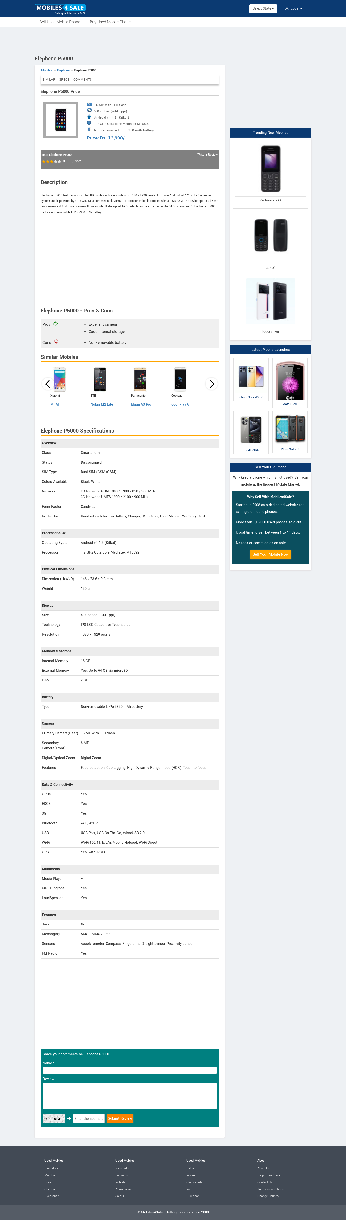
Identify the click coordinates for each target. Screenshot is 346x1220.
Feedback (273, 1175)
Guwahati (192, 1196)
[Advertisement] (173, 40)
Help (260, 1175)
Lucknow (121, 1175)
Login (293, 8)
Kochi (190, 1189)
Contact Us (264, 1182)
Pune (47, 1182)
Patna (190, 1168)
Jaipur (119, 1196)
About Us (263, 1168)
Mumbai (50, 1175)
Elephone (63, 70)
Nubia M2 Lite (102, 404)
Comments (82, 79)
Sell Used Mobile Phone (60, 22)
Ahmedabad (123, 1189)
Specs (64, 79)
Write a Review (207, 154)
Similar (48, 79)
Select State (263, 8)
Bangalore (51, 1168)
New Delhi (122, 1168)
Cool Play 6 (180, 404)
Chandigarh (194, 1182)
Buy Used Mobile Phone (110, 22)
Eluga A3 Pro (141, 404)
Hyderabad (51, 1196)
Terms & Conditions (270, 1189)
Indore (190, 1175)
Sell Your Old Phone (270, 467)
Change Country (268, 1196)
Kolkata (120, 1182)
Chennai (50, 1189)
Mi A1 (55, 404)
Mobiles (46, 70)
